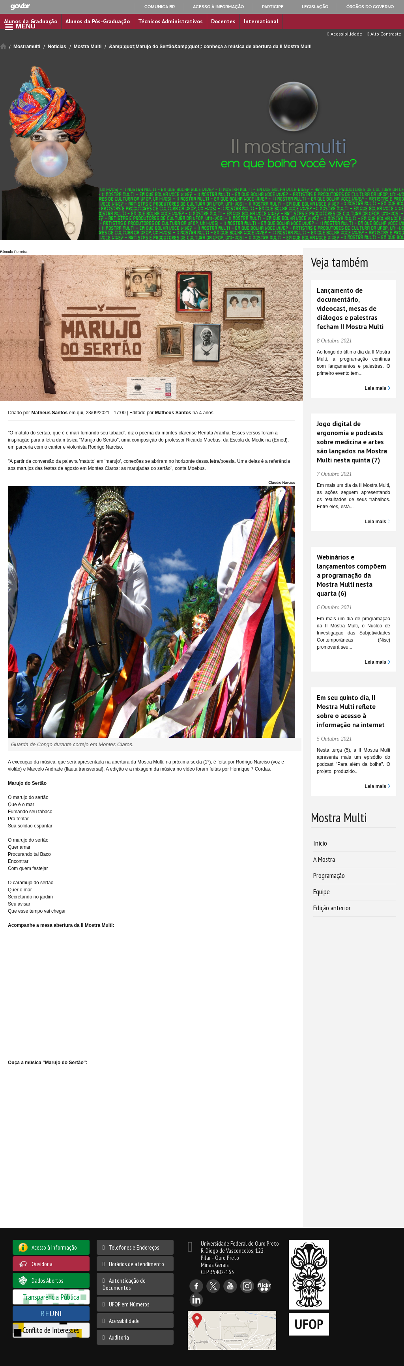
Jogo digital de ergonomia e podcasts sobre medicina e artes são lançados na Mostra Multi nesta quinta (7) (352, 441)
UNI (51, 1313)
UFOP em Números (129, 1304)
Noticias (57, 46)
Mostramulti (26, 46)
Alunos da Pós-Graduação (97, 21)
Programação (329, 875)
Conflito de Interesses (51, 1330)
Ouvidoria (42, 1264)
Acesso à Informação (54, 1247)
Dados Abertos (47, 1280)
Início (3, 46)
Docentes (223, 21)
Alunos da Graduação (30, 21)
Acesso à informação (218, 6)
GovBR (20, 6)
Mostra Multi (88, 46)
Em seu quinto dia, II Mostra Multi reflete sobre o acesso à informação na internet (351, 711)
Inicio (320, 843)
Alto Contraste (384, 34)
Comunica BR (159, 6)
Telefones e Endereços (134, 1247)
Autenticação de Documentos (124, 1283)
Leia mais (375, 388)
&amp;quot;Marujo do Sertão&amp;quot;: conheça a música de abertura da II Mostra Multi (210, 46)
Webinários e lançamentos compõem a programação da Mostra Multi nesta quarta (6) (351, 575)
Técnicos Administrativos (170, 21)
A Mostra (324, 859)
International (261, 21)
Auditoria (119, 1337)
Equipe (321, 891)
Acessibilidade (344, 34)
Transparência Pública (51, 1297)
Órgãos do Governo (370, 6)
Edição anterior (332, 907)
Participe (273, 6)
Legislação (315, 6)
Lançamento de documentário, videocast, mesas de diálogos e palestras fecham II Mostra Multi (350, 308)
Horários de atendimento (136, 1264)
